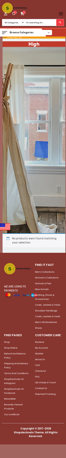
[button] (4, 32)
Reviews (39, 342)
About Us (40, 359)
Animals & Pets (43, 283)
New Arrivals (42, 289)
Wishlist (39, 353)
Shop (7, 342)
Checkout (40, 371)
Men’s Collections (44, 272)
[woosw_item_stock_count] (15, 12)
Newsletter (10, 398)
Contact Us (41, 388)
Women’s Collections (47, 277)
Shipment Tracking (45, 394)
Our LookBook (11, 414)
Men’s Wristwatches (46, 322)
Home (4, 37)
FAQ (37, 376)
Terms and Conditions (16, 373)
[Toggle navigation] (61, 13)
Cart (37, 365)
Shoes (38, 328)
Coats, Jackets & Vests (47, 304)
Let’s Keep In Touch (45, 382)
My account (41, 347)
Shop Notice (11, 347)
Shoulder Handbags (46, 310)
